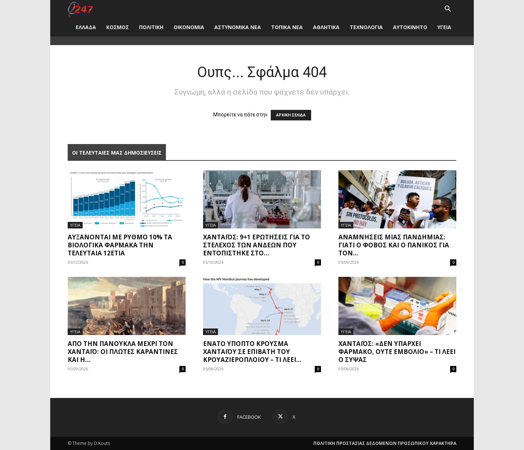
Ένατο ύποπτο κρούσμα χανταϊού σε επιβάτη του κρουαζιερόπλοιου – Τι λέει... (252, 351)
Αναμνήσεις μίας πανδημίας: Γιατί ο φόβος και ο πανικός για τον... (393, 245)
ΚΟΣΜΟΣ (117, 27)
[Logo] (80, 8)
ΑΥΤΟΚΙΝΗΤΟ (410, 27)
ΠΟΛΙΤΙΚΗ (151, 27)
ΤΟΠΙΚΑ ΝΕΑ (287, 27)
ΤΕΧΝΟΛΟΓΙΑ (366, 27)
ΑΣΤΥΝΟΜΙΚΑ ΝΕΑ (237, 27)
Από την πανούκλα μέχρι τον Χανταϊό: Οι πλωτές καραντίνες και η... (123, 351)
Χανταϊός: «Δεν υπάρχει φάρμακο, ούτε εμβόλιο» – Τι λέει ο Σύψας (397, 351)
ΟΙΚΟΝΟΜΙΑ (189, 27)
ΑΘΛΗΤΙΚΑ (326, 27)
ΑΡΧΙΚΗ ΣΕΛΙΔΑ (291, 115)
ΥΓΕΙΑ (444, 27)
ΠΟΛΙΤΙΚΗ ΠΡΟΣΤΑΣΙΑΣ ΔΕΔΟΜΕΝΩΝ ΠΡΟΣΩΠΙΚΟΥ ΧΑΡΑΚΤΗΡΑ (384, 443)
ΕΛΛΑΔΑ (86, 27)
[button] (447, 9)
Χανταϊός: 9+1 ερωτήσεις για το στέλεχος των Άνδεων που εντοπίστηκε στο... (256, 245)
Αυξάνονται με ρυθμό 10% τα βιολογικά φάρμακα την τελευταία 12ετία (120, 245)
